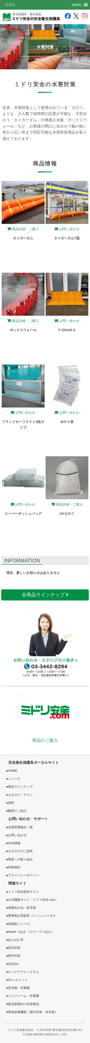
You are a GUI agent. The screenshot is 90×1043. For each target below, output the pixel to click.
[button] (77, 5)
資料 (11, 803)
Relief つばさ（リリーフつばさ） (31, 932)
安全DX (13, 964)
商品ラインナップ (20, 786)
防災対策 (14, 948)
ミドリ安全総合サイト (23, 891)
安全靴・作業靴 (19, 988)
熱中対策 (14, 955)
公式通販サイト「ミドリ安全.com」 (33, 899)
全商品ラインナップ (45, 594)
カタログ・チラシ (20, 795)
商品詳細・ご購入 (23, 229)
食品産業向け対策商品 (23, 1004)
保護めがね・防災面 (22, 907)
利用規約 (14, 867)
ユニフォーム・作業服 (23, 996)
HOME (13, 770)
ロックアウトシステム (23, 972)
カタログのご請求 (20, 851)
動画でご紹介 (17, 811)
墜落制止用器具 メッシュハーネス (32, 915)
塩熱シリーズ (19, 924)
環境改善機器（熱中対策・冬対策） (33, 1012)
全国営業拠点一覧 (20, 827)
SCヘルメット (18, 980)
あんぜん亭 (16, 940)
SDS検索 (14, 843)
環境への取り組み (20, 859)
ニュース (14, 778)
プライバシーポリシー (23, 875)
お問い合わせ (67, 229)
